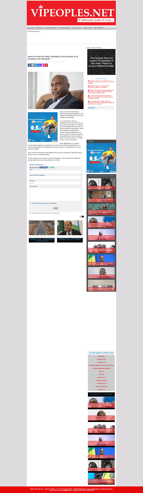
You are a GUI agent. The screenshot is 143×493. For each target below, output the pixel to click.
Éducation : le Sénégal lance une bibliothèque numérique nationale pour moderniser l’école (101, 289)
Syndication (69, 490)
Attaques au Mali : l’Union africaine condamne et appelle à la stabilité (70, 239)
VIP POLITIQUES (64, 28)
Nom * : (31, 169)
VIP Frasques (77, 28)
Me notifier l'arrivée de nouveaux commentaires (44, 203)
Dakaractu (101, 356)
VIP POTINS (88, 28)
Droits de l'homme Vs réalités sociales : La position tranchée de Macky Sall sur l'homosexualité (100, 238)
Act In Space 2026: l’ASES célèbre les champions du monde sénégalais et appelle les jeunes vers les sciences (101, 103)
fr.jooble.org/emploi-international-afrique (101, 365)
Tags (83, 490)
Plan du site (61, 490)
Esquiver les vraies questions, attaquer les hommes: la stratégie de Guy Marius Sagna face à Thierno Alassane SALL (101, 92)
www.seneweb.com (101, 386)
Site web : (32, 180)
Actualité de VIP (51, 28)
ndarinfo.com (101, 377)
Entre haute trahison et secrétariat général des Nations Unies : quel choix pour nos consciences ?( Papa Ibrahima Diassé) (100, 418)
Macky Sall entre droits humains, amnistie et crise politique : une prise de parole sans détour (100, 212)
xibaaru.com (101, 389)
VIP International (33, 31)
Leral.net (101, 374)
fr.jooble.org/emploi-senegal (101, 368)
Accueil (30, 28)
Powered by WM (90, 490)
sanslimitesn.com (101, 380)
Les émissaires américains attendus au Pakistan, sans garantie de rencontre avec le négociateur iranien (100, 98)
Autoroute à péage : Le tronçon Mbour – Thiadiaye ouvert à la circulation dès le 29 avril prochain (41, 240)
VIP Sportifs (39, 28)
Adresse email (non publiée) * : (38, 175)
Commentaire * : (34, 186)
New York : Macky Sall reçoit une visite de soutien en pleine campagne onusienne (100, 187)
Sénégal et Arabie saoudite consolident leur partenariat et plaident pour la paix (100, 200)
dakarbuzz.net (101, 359)
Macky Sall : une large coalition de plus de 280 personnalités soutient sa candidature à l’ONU (100, 250)
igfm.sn (101, 371)
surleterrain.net (101, 383)
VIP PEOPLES (99, 28)
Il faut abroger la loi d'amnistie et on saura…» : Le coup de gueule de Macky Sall (101, 263)
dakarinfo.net (101, 362)
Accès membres (53, 490)
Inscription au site (77, 490)
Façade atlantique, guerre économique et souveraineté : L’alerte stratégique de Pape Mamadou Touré (100, 481)
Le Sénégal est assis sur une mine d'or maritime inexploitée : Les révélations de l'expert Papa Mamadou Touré (99, 225)
